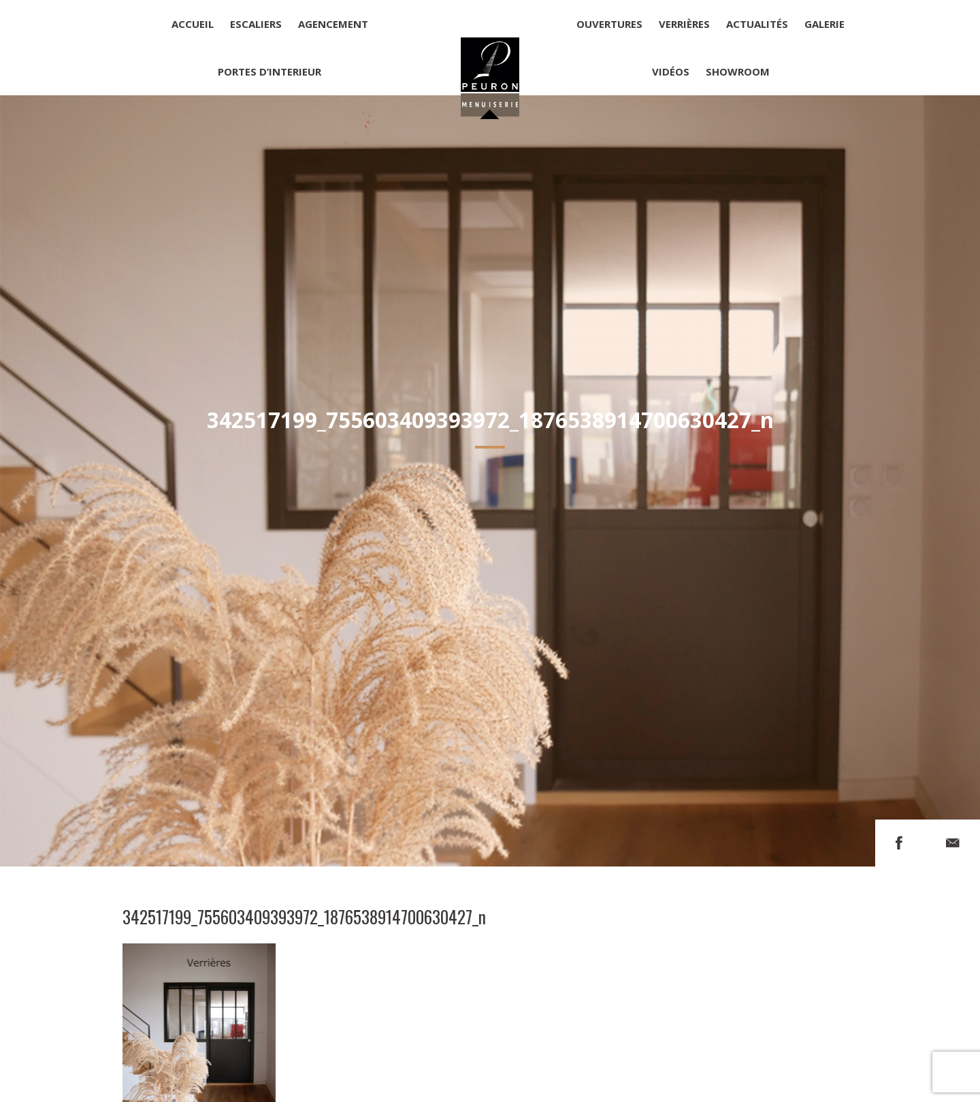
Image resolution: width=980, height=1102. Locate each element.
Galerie (824, 24)
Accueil (193, 24)
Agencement (333, 24)
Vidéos (670, 71)
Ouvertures (609, 24)
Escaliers (256, 24)
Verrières (684, 24)
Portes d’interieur (269, 71)
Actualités (757, 24)
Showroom (738, 71)
